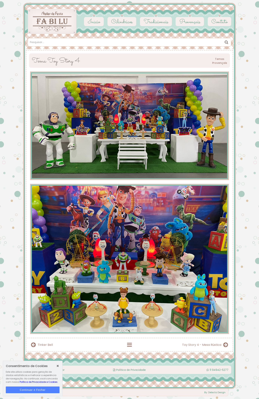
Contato (219, 22)
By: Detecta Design (214, 392)
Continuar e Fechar (33, 389)
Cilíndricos (121, 22)
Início (94, 22)
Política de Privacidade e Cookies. (39, 382)
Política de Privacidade (129, 370)
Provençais (189, 22)
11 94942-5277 (217, 370)
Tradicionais (156, 22)
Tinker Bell (42, 344)
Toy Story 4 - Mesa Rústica (205, 344)
